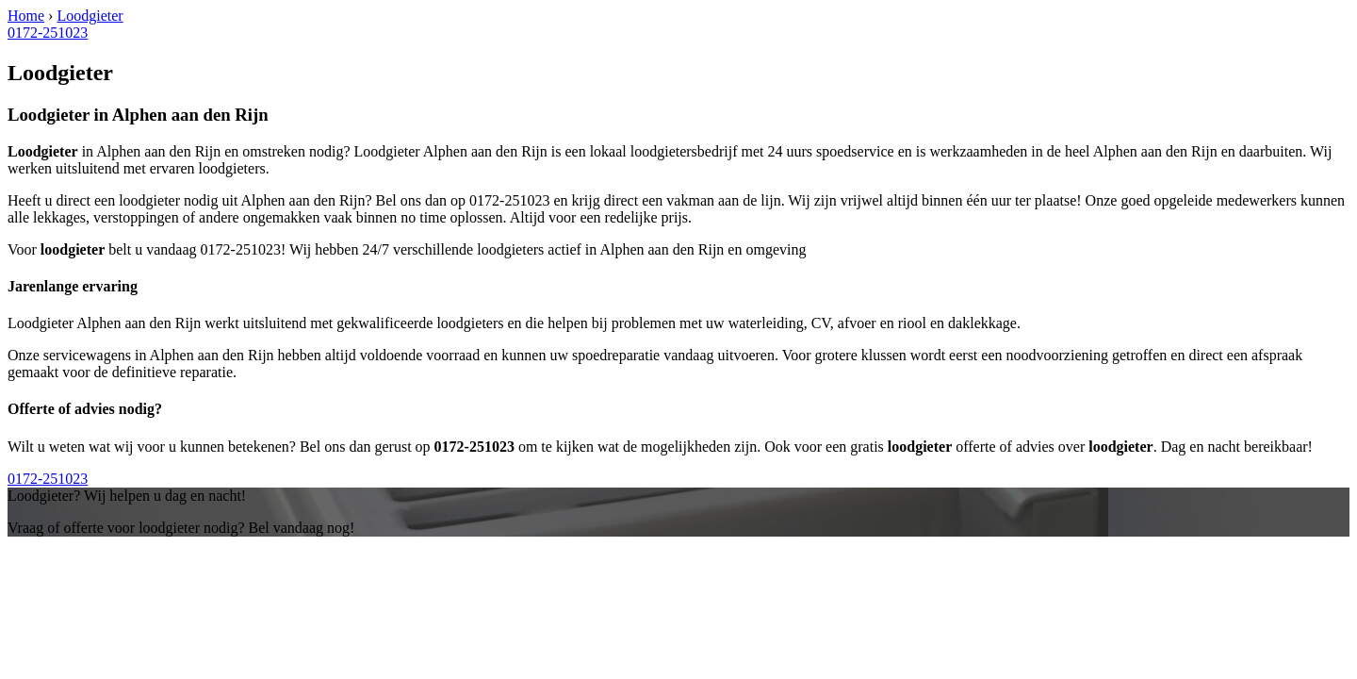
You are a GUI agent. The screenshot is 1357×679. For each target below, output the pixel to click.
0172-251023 (48, 33)
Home (26, 16)
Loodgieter (90, 16)
